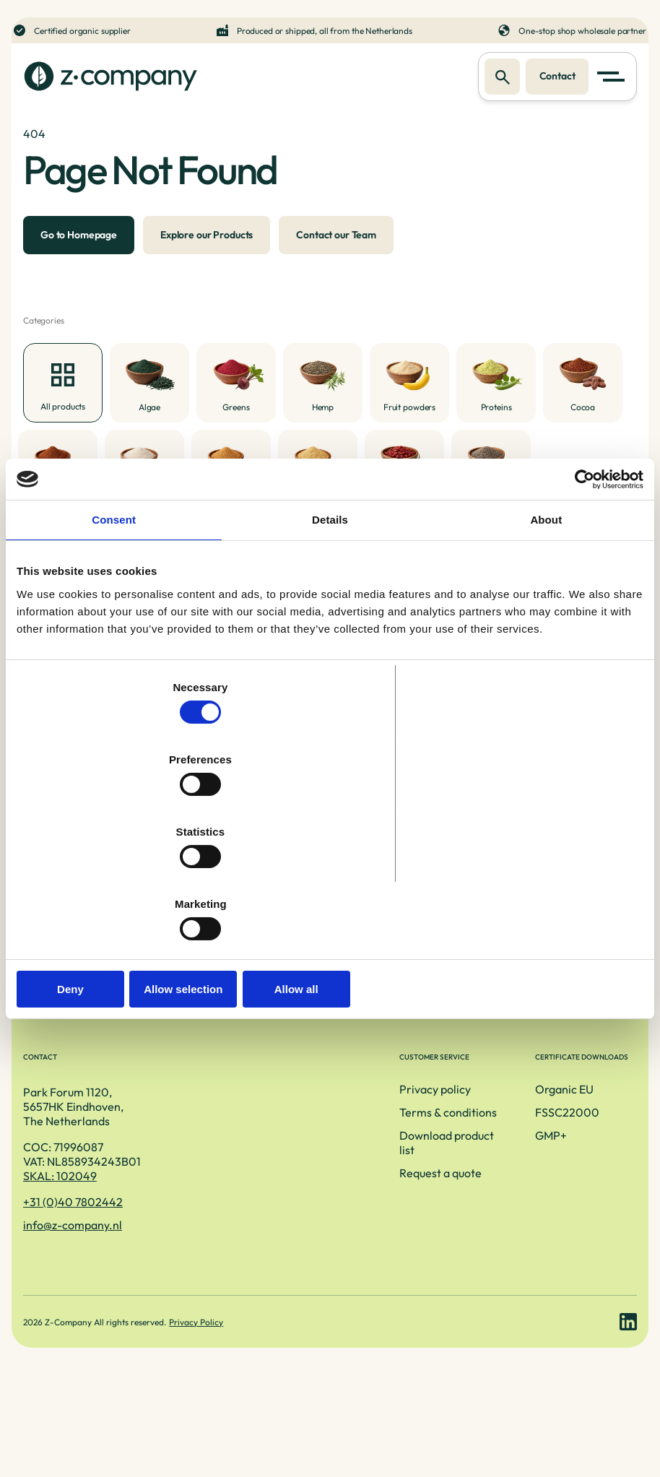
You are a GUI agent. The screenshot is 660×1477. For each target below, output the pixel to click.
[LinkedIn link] (628, 1416)
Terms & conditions (287, 1191)
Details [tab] (330, 629)
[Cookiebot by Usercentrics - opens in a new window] (580, 588)
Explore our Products (206, 261)
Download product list (295, 1215)
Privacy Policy (199, 1416)
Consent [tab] (114, 629)
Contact (553, 77)
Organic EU (485, 1168)
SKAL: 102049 (60, 1252)
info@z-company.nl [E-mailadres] (72, 1301)
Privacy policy (275, 1168)
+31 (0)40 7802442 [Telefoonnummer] (73, 1278)
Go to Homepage (78, 261)
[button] (614, 78)
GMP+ (471, 1215)
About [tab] (546, 629)
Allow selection (329, 881)
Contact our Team (336, 261)
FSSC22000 (488, 1191)
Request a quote (280, 1238)
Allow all (540, 881)
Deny (119, 881)
